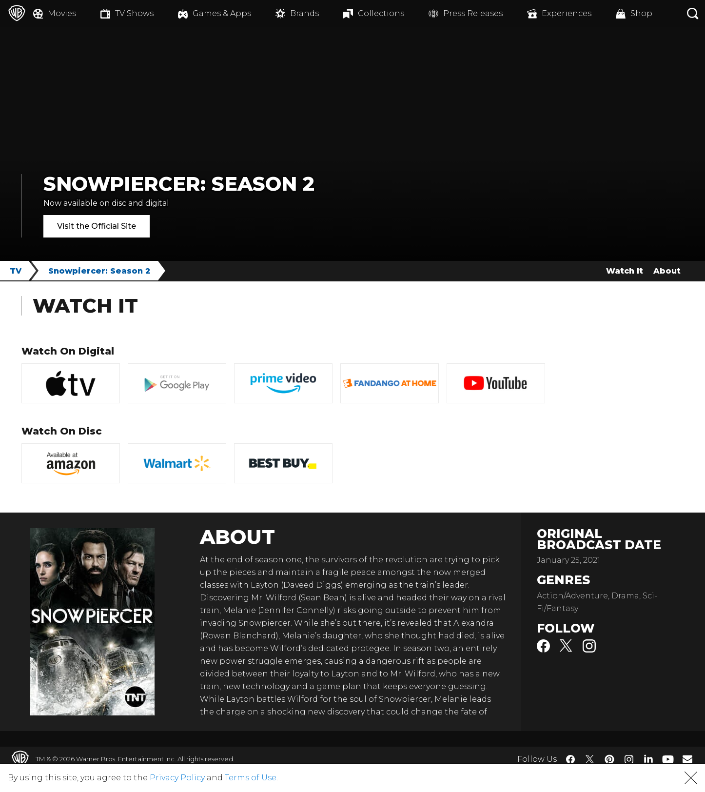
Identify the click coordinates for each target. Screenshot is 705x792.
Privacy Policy (177, 777)
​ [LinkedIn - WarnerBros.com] (648, 758)
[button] (691, 778)
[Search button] (693, 13)
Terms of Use (250, 777)
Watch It (624, 271)
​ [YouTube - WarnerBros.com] (668, 759)
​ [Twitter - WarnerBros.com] (590, 759)
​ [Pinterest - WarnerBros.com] (609, 759)
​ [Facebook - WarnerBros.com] (570, 759)
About (667, 271)
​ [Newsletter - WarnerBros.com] (687, 759)
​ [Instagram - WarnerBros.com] (629, 759)
